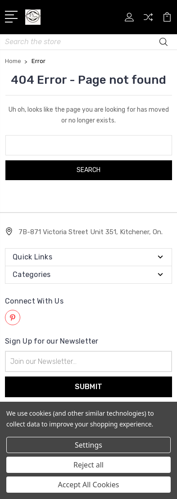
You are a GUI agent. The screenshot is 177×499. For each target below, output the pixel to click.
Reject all (88, 465)
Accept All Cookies (88, 485)
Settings (88, 445)
